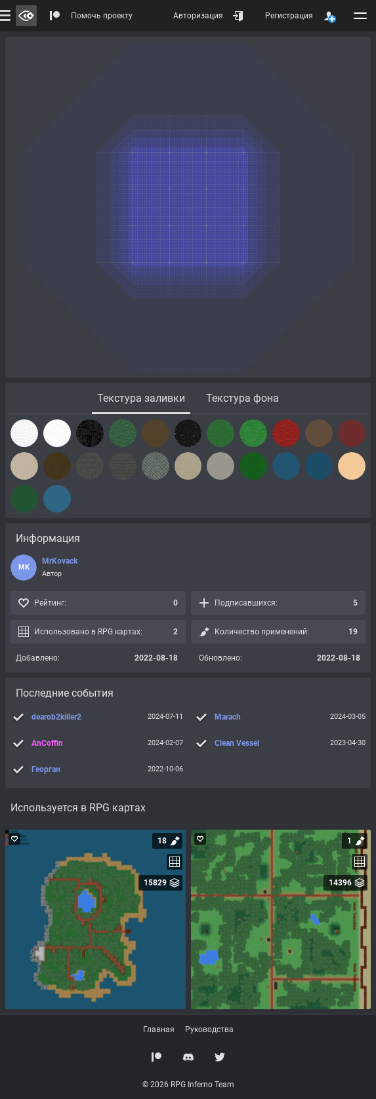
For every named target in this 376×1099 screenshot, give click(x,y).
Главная (159, 1029)
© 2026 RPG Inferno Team (188, 1085)
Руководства (209, 1029)
